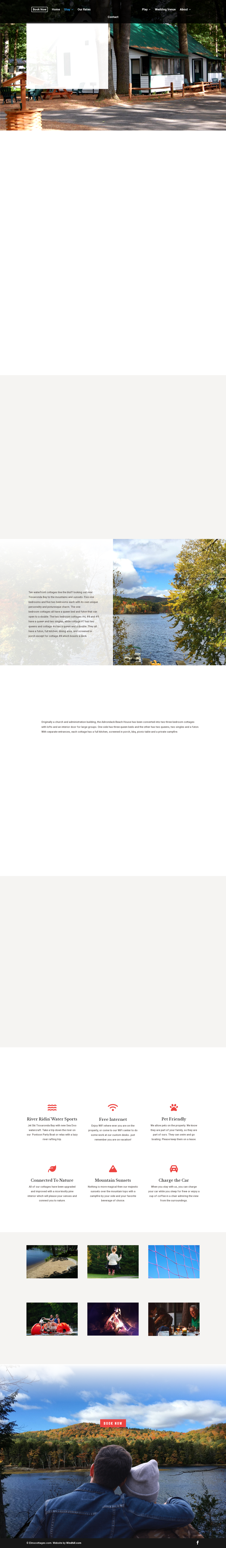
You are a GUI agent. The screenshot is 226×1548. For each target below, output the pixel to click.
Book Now (41, 7)
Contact (187, 8)
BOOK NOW (113, 1423)
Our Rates (86, 8)
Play (131, 8)
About (171, 8)
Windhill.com (73, 1542)
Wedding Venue (152, 8)
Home (58, 8)
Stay (69, 8)
